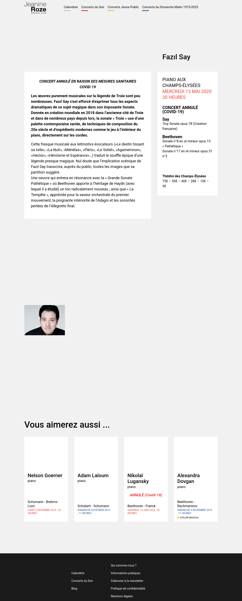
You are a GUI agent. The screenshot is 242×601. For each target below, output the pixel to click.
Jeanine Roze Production (38, 573)
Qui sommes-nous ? (117, 558)
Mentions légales (115, 588)
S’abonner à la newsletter (121, 573)
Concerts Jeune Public (106, 8)
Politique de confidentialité (121, 581)
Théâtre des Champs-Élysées (208, 573)
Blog (72, 581)
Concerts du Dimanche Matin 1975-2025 (157, 8)
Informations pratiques (119, 565)
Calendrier (55, 5)
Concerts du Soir (75, 8)
